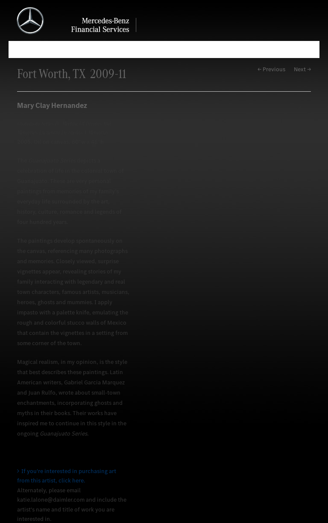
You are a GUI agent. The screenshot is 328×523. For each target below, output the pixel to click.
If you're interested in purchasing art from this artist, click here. (66, 476)
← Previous (271, 69)
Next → (302, 69)
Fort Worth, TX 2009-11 (71, 73)
